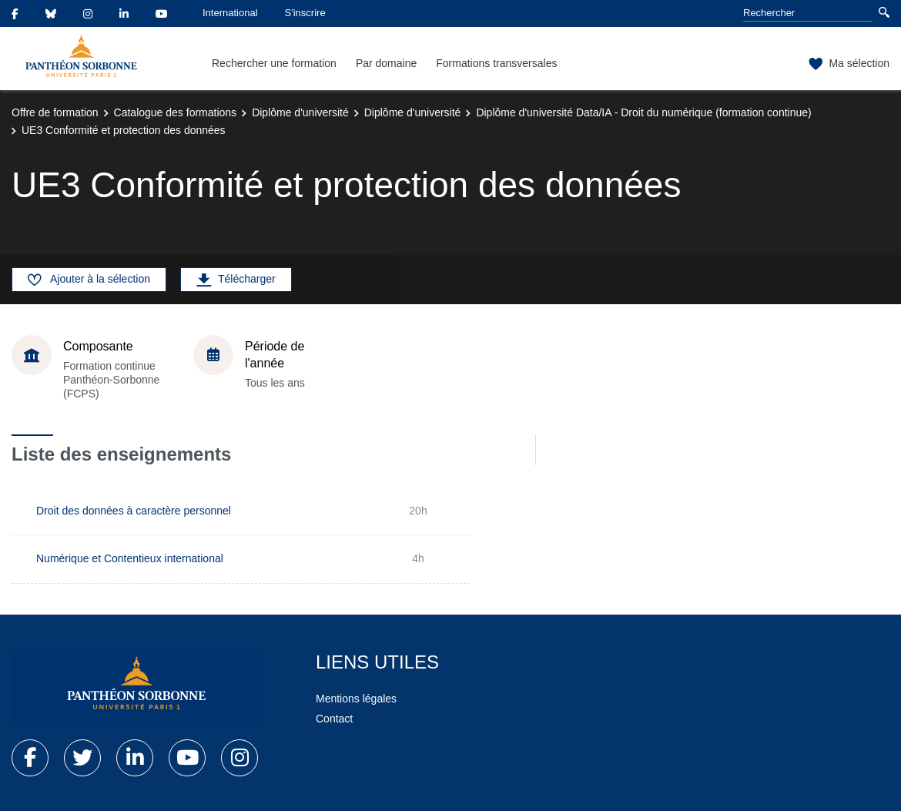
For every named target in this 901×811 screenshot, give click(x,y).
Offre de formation (55, 112)
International (230, 12)
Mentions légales (356, 698)
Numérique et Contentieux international (129, 558)
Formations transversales (496, 63)
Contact (334, 718)
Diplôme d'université (300, 112)
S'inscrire (305, 12)
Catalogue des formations (175, 112)
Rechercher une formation (274, 63)
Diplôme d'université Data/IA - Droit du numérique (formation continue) (643, 112)
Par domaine (386, 63)
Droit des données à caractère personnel (133, 510)
